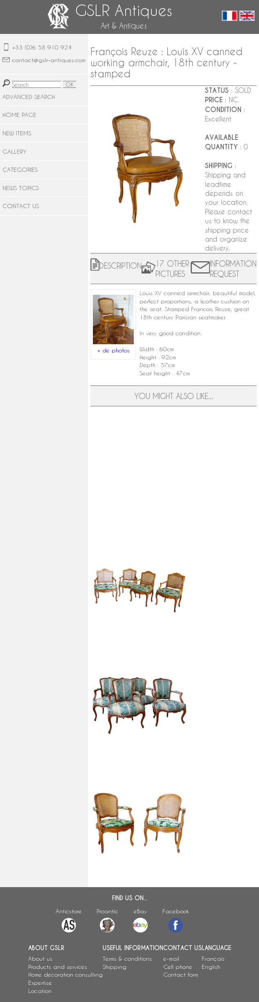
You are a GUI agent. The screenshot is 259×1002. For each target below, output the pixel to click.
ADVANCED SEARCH (28, 96)
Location (40, 990)
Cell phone (177, 966)
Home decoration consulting (65, 974)
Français (213, 958)
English (211, 966)
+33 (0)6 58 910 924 (42, 47)
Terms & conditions (127, 958)
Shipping (114, 966)
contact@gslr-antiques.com (49, 59)
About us (40, 958)
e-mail (171, 958)
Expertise (40, 982)
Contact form (180, 974)
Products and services (57, 966)
